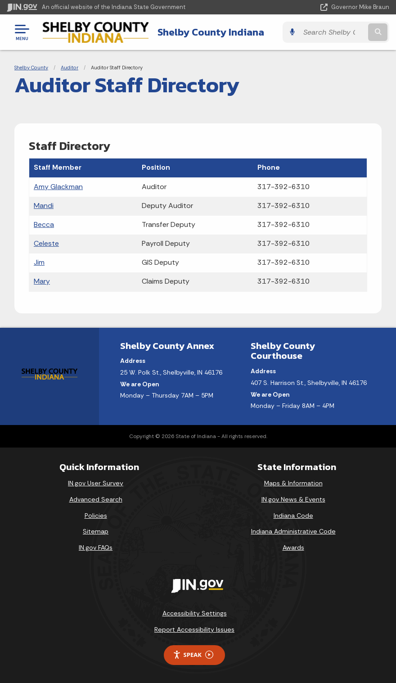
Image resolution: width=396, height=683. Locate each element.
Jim (39, 262)
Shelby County (31, 67)
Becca (44, 224)
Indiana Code (293, 515)
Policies (96, 515)
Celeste (46, 243)
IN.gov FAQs (95, 547)
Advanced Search (95, 499)
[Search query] (333, 32)
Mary (42, 281)
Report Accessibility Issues (194, 629)
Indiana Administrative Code (293, 531)
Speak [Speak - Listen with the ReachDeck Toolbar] (193, 655)
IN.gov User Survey (95, 483)
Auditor (69, 67)
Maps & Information (293, 483)
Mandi (44, 205)
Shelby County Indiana (211, 32)
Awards (293, 547)
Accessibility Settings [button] (194, 613)
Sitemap (95, 531)
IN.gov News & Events (293, 499)
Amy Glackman (58, 186)
